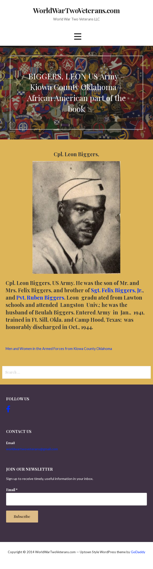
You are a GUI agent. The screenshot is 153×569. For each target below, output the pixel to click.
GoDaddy (138, 552)
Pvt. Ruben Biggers (40, 297)
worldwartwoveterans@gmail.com (32, 449)
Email (12, 489)
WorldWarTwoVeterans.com (76, 10)
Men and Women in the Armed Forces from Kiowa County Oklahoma (59, 349)
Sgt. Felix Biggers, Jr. (117, 290)
